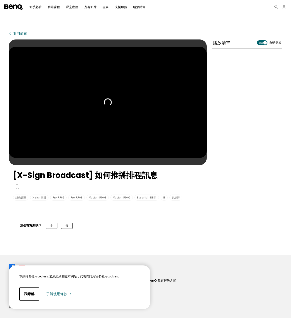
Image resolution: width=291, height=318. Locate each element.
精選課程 (54, 7)
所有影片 (90, 7)
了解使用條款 (59, 294)
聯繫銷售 (139, 7)
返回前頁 (19, 34)
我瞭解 (29, 293)
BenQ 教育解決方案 (162, 280)
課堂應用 (72, 7)
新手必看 (35, 7)
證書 (106, 7)
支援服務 (121, 7)
